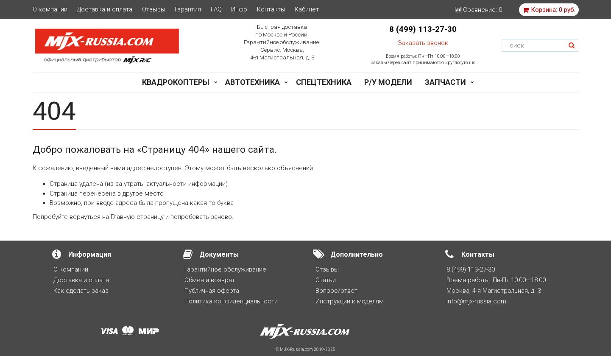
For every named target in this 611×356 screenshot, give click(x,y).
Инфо (239, 9)
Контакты (271, 9)
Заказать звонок (423, 43)
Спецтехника (324, 82)
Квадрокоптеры (175, 82)
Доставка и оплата (104, 9)
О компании (50, 9)
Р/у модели (388, 82)
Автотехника (252, 82)
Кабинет (307, 9)
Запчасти (445, 82)
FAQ (216, 9)
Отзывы (153, 9)
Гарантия (188, 9)
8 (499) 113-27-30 (423, 29)
